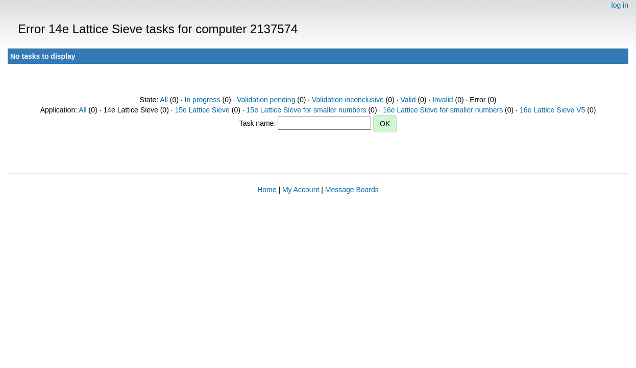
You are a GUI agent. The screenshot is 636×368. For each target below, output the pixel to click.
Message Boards (352, 190)
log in (619, 5)
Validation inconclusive (348, 100)
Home (266, 190)
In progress (203, 100)
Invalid (442, 100)
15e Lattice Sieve (202, 110)
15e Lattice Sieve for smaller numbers (306, 110)
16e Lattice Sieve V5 (552, 110)
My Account (300, 190)
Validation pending (266, 100)
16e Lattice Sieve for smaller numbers (443, 110)
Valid (407, 100)
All (164, 100)
